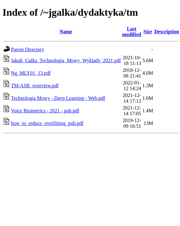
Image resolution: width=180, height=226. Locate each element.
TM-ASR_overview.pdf (35, 85)
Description (166, 31)
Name (66, 31)
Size (147, 31)
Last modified (131, 31)
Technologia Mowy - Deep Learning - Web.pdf (58, 98)
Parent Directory (27, 49)
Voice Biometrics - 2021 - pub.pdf (45, 110)
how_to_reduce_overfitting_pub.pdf (47, 123)
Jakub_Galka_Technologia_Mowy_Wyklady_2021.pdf (66, 60)
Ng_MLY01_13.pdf (31, 73)
